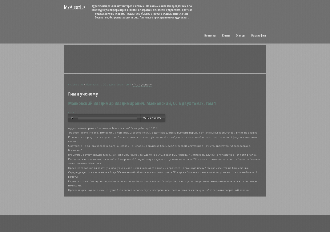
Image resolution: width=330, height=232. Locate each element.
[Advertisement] (170, 59)
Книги (226, 35)
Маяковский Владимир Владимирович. (107, 103)
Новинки (210, 35)
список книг (75, 84)
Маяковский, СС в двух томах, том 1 (108, 84)
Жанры (240, 35)
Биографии (258, 35)
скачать (73, 112)
